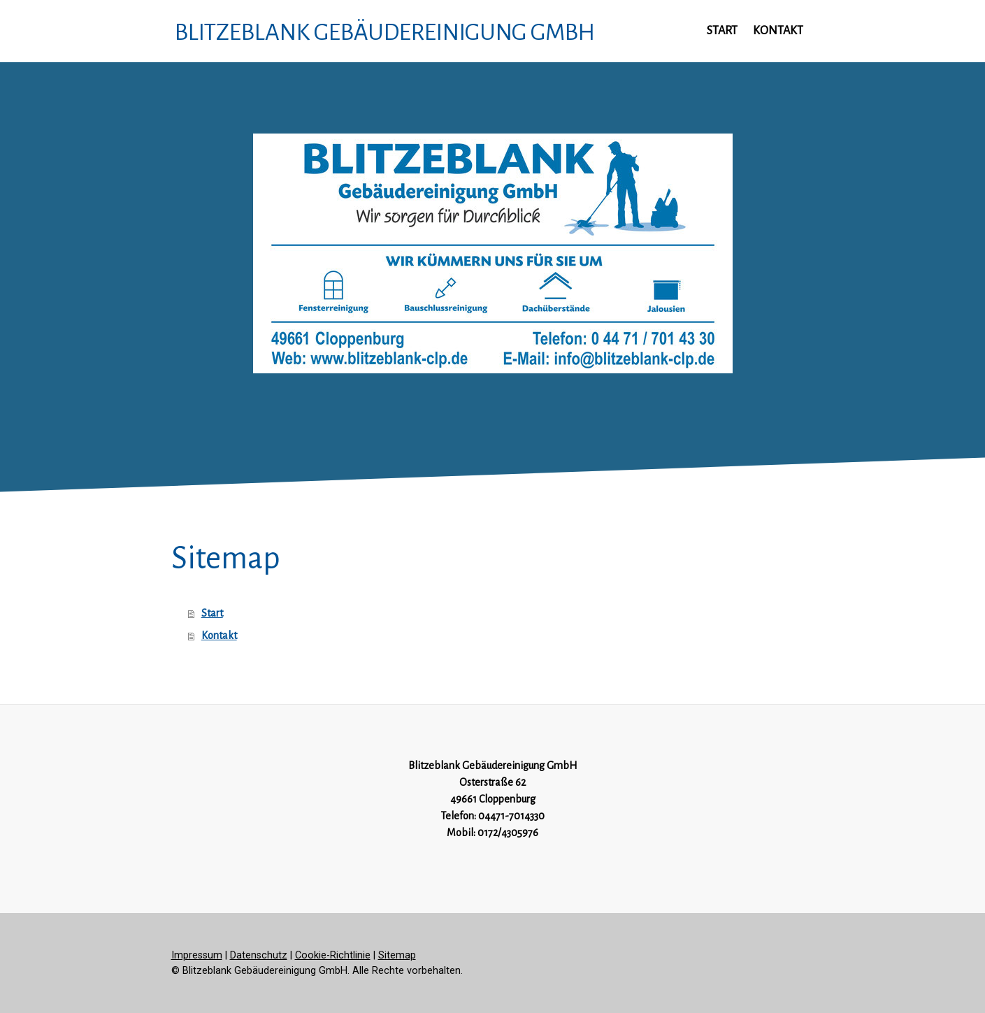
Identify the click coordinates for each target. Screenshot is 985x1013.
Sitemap (397, 955)
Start (722, 30)
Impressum (196, 955)
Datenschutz (258, 955)
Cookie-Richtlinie (333, 955)
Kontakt (778, 30)
